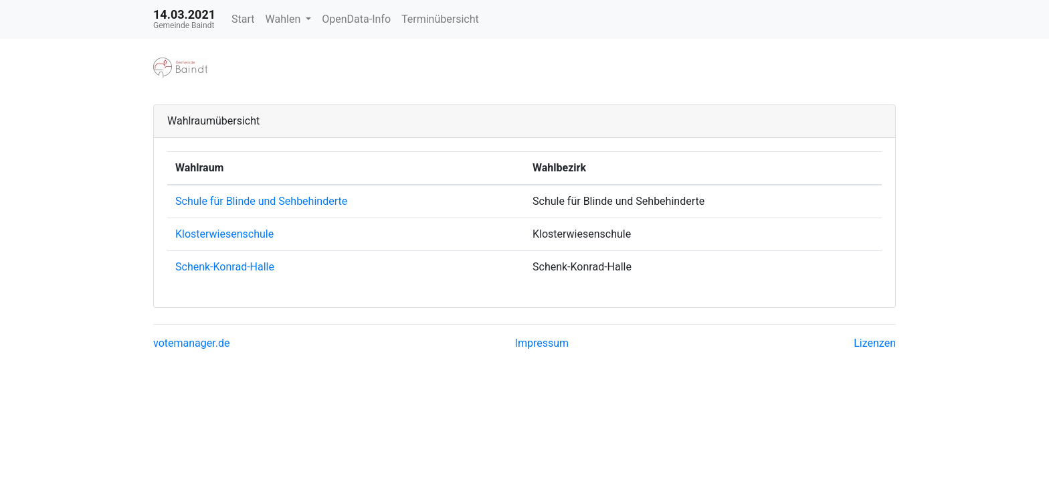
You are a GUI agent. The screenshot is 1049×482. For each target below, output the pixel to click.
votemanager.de (191, 343)
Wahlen (285, 19)
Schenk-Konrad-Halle (224, 266)
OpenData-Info (356, 19)
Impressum (542, 343)
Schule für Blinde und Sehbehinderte (261, 201)
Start (242, 19)
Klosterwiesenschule (224, 234)
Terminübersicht (440, 19)
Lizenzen (875, 343)
